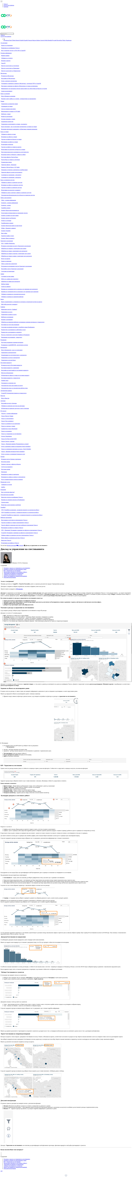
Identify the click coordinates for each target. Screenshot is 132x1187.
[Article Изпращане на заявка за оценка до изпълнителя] (66, 477)
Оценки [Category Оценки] (2, 456)
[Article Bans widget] (66, 233)
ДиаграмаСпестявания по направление (14, 573)
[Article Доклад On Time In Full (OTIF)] (66, 439)
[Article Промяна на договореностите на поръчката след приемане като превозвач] (66, 291)
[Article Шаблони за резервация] (66, 317)
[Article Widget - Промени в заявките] (66, 228)
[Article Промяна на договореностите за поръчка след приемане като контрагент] (66, 289)
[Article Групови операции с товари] (66, 119)
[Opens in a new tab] (66, 1176)
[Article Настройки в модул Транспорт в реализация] (66, 269)
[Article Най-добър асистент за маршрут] (66, 304)
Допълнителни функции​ (10, 577)
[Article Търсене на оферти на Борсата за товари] (66, 139)
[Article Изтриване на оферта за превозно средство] (66, 185)
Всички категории (11, 545)
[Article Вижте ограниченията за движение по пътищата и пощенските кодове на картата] (66, 301)
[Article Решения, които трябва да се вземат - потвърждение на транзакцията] (66, 98)
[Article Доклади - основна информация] (66, 413)
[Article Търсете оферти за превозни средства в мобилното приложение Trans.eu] (66, 525)
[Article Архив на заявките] (66, 286)
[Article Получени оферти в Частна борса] (66, 157)
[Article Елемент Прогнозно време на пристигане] (66, 225)
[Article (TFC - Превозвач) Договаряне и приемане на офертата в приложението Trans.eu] (66, 530)
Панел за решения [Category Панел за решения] (5, 93)
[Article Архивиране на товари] (66, 106)
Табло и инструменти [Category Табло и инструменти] (6, 197)
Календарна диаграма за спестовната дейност (15, 572)
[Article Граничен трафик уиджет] (66, 236)
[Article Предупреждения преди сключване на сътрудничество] (66, 152)
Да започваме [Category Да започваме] (4, 43)
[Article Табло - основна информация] (66, 200)
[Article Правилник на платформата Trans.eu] (66, 48)
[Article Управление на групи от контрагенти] (66, 357)
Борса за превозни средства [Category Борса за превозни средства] (7, 180)
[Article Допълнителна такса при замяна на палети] (66, 385)
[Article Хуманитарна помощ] (66, 162)
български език (8, 40)
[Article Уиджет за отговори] (66, 220)
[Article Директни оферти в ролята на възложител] (66, 172)
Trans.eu (6, 4)
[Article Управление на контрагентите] (66, 352)
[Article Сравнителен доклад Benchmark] (66, 428)
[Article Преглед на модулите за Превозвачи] (66, 68)
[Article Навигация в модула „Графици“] (66, 309)
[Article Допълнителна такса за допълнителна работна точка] (66, 388)
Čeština (14, 40)
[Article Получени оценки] (66, 469)
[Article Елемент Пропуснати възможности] (66, 210)
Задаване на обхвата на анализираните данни (15, 569)
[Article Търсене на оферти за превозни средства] (66, 187)
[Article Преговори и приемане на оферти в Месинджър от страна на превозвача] (66, 86)
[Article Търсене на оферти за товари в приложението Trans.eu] (66, 522)
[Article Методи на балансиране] (66, 373)
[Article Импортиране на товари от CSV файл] (66, 111)
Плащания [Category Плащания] (3, 489)
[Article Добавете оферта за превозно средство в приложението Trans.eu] (66, 535)
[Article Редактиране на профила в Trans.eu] (66, 543)
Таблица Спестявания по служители (13, 574)
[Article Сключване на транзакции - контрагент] (66, 177)
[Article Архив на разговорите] (66, 91)
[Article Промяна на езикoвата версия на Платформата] (66, 499)
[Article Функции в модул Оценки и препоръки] (66, 459)
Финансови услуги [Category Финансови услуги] (5, 482)
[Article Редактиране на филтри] (66, 144)
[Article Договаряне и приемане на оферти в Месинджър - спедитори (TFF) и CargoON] (66, 83)
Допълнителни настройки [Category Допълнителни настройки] (7, 494)
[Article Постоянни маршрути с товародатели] (66, 378)
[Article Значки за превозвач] (66, 261)
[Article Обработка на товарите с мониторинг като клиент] (66, 248)
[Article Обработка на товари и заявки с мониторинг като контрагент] (66, 256)
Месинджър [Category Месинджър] (4, 73)
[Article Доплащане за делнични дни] (66, 383)
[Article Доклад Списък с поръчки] (66, 441)
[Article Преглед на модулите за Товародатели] (66, 71)
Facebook (6, 6)
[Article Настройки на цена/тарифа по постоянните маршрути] (66, 370)
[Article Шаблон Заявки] (66, 284)
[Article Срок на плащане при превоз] (66, 109)
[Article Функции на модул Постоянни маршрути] (66, 365)
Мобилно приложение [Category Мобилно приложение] (6, 517)
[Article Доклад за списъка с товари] (66, 426)
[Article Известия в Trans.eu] (66, 540)
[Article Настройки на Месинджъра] (66, 78)
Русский (54, 40)
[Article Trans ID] (66, 63)
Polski (46, 40)
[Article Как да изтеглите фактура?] (66, 492)
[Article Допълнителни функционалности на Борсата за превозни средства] (66, 195)
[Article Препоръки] (66, 472)
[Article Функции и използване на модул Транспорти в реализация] (66, 246)
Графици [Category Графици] (3, 307)
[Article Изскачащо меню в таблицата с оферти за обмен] (66, 154)
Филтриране (5, 743)
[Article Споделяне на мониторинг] (66, 271)
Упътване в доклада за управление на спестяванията (17, 568)
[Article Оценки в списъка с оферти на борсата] (66, 464)
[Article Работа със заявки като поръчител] (66, 279)
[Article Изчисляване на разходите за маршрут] (66, 190)
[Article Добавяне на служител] (66, 58)
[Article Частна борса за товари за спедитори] (66, 159)
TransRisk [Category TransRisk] (3, 507)
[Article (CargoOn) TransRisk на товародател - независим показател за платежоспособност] (66, 515)
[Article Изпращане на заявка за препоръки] (66, 474)
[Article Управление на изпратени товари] (66, 104)
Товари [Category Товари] (2, 101)
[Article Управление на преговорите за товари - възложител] (66, 124)
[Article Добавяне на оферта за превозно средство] (66, 182)
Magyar (34, 40)
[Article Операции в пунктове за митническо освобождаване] (66, 170)
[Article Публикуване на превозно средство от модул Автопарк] (66, 408)
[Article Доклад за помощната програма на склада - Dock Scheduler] (66, 449)
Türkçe (64, 40)
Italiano (38, 40)
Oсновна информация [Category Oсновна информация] (6, 53)
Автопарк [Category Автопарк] (3, 400)
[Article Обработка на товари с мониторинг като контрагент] (66, 251)
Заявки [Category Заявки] (2, 274)
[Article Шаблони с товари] (66, 114)
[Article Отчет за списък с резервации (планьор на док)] (66, 454)
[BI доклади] (20, 545)
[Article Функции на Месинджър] (66, 76)
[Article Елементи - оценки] (66, 205)
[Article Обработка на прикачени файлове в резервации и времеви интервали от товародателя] (66, 322)
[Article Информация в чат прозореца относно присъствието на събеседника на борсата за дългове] (66, 88)
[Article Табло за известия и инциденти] (66, 263)
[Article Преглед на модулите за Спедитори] (66, 65)
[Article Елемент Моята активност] (66, 238)
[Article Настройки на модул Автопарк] (66, 403)
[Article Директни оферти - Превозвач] (66, 164)
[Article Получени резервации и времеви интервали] (66, 342)
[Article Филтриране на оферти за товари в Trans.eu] (66, 527)
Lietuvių (42, 40)
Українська (68, 40)
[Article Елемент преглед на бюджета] (66, 218)
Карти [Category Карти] (2, 299)
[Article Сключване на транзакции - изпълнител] (66, 175)
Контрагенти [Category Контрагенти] (4, 347)
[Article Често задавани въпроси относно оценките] (66, 479)
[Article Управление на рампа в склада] (66, 314)
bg (4, 39)
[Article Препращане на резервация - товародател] (66, 337)
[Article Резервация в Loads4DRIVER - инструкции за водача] (66, 345)
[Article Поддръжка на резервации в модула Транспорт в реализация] (66, 266)
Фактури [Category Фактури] (3, 395)
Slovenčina (59, 40)
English (22, 40)
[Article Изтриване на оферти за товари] (66, 137)
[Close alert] (1, 1)
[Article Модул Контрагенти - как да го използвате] (66, 350)
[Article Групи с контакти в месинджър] (66, 81)
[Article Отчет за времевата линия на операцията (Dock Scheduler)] (66, 446)
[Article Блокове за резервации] (66, 319)
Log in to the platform (9, 5)
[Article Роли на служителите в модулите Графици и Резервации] (66, 334)
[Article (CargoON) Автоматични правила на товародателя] (66, 393)
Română (50, 40)
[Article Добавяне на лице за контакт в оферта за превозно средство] (66, 192)
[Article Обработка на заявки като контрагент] (66, 281)
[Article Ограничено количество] (66, 121)
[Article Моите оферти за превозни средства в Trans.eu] (66, 538)
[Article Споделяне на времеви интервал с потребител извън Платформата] (66, 327)
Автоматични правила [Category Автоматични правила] (6, 390)
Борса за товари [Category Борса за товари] (5, 131)
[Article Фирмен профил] (66, 55)
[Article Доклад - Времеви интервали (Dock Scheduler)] (66, 451)
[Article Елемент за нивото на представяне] (66, 215)
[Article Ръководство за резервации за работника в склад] (66, 329)
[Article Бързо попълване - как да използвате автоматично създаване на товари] (66, 126)
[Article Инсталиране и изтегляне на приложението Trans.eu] (66, 520)
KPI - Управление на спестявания (12, 570)
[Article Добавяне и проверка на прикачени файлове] (66, 296)
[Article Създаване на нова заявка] (66, 276)
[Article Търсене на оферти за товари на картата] (66, 147)
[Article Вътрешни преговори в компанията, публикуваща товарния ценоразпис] (66, 129)
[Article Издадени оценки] (66, 461)
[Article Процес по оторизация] (66, 45)
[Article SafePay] (66, 487)
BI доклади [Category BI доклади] (3, 411)
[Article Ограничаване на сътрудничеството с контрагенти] (66, 355)
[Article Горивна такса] (66, 380)
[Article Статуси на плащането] (66, 466)
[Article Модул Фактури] (66, 398)
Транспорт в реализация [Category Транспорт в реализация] (7, 241)
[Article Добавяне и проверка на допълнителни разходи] (66, 294)
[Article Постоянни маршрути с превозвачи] (66, 367)
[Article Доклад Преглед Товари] (66, 416)
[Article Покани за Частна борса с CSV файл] (66, 167)
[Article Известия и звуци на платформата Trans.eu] (66, 497)
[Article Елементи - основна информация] (66, 203)
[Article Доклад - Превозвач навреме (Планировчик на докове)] (66, 444)
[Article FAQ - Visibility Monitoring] (66, 243)
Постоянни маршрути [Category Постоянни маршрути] (6, 362)
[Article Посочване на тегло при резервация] (66, 324)
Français (30, 40)
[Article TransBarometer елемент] (66, 223)
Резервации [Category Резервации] (3, 339)
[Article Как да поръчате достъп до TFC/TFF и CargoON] (66, 50)
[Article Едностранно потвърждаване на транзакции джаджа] (66, 213)
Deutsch (18, 40)
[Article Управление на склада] (66, 312)
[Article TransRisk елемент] (66, 208)
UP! (2, 1171)
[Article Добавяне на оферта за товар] (66, 134)
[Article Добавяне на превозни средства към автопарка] (66, 406)
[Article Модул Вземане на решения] (66, 96)
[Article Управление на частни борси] (66, 360)
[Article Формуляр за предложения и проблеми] (66, 505)
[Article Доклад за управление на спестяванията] (66, 433)
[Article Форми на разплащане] (66, 116)
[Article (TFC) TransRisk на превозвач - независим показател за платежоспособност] (66, 510)
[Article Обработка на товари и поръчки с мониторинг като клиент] (66, 253)
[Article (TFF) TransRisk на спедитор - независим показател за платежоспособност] (66, 512)
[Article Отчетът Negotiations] (66, 436)
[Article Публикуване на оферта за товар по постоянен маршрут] (66, 375)
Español (26, 40)
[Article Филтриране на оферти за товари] (66, 142)
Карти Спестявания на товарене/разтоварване (15, 576)
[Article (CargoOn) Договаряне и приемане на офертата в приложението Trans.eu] (66, 532)
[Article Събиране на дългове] (66, 484)
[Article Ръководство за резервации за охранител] (66, 332)
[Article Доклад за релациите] (66, 431)
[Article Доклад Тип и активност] (66, 421)
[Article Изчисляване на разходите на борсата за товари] (66, 149)
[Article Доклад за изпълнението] (66, 418)
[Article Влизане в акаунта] (66, 60)
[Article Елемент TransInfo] (66, 230)
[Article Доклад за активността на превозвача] (66, 423)
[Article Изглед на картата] (66, 258)
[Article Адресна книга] (66, 502)
